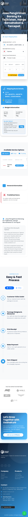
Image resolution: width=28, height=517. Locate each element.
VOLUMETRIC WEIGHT (19, 113)
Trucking (22, 153)
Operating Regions (6, 504)
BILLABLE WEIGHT (8, 121)
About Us (3, 474)
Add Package (12, 75)
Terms (2, 478)
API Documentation (19, 477)
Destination (8, 100)
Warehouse (17, 478)
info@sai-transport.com (8, 491)
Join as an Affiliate (13, 435)
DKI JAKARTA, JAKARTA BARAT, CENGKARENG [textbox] (16, 44)
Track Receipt (18, 475)
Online (18, 288)
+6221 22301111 (6, 494)
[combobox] (15, 45)
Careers (3, 475)
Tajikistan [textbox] (9, 51)
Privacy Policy (4, 477)
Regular (5, 153)
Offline (9, 288)
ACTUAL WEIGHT (6, 113)
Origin (7, 92)
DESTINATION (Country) (9, 48)
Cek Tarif (21, 75)
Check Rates (18, 474)
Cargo (13, 153)
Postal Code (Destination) (9, 55)
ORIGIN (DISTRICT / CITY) (9, 42)
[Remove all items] (23, 44)
